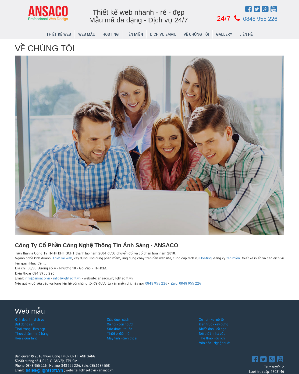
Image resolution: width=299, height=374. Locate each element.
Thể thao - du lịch (212, 338)
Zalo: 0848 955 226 (186, 283)
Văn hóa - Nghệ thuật (215, 343)
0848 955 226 (260, 19)
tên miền (233, 258)
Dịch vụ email (163, 34)
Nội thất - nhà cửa (212, 334)
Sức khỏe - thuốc (119, 329)
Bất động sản (24, 324)
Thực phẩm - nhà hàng (32, 334)
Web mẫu (86, 34)
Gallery (224, 34)
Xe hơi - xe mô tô (211, 320)
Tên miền (134, 34)
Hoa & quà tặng (26, 338)
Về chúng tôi (196, 34)
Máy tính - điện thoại (122, 338)
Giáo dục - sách (118, 320)
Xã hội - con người (120, 324)
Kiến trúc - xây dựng (213, 324)
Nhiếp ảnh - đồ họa (212, 329)
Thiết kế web (58, 34)
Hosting (111, 34)
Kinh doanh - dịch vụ (29, 320)
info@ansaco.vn (37, 278)
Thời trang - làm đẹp (30, 329)
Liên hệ (246, 34)
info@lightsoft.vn (67, 278)
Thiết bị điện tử (118, 334)
